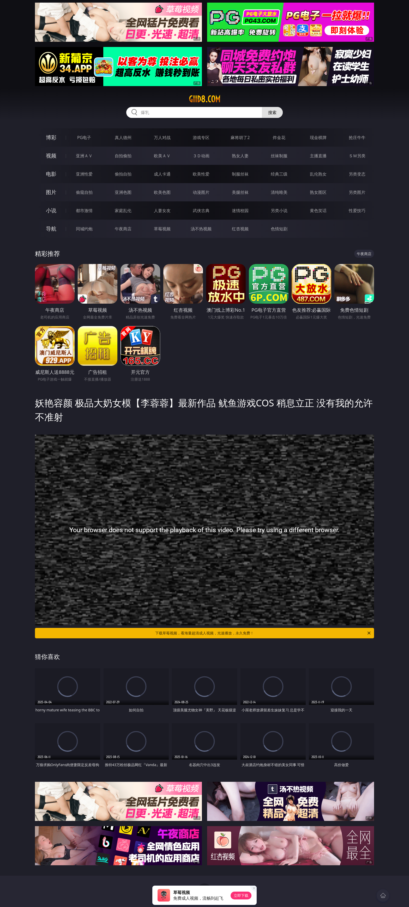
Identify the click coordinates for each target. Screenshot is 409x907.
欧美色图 (162, 192)
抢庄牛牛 (357, 137)
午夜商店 (123, 229)
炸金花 (279, 137)
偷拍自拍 (123, 174)
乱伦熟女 (318, 174)
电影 (51, 173)
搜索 (272, 112)
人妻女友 (162, 210)
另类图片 (357, 192)
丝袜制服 (279, 156)
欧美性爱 (201, 174)
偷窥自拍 (84, 192)
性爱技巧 (357, 210)
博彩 (51, 137)
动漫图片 (201, 192)
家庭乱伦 (123, 210)
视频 (51, 155)
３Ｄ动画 (201, 156)
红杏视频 (240, 229)
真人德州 (123, 137)
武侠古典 (201, 210)
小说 (51, 210)
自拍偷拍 (123, 156)
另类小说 (279, 210)
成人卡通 (162, 174)
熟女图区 (318, 192)
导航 (51, 228)
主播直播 (318, 156)
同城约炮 (84, 229)
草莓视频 (162, 229)
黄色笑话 (318, 210)
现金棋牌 (318, 137)
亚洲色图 (123, 192)
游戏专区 (201, 137)
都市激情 (84, 210)
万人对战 (162, 137)
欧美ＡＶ (162, 156)
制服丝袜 (240, 174)
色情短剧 (279, 229)
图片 (51, 192)
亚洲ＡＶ (84, 156)
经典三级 (279, 174)
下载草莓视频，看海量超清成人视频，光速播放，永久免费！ (263, 633)
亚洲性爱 (84, 174)
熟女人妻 (240, 156)
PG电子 (84, 137)
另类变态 (357, 174)
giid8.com (204, 99)
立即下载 (241, 895)
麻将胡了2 (240, 137)
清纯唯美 (279, 192)
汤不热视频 (201, 229)
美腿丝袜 (240, 192)
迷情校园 (240, 210)
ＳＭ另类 (357, 156)
